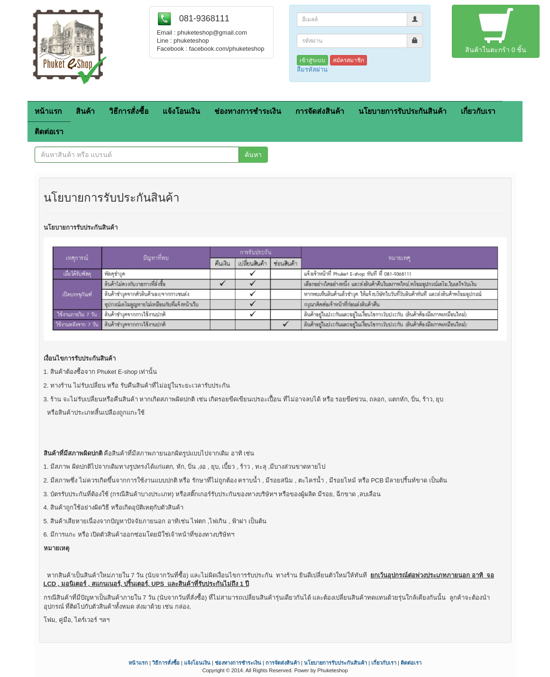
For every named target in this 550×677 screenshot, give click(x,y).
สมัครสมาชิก (348, 60)
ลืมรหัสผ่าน (312, 69)
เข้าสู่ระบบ (312, 60)
